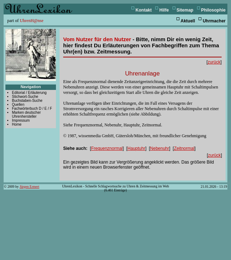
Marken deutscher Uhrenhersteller (26, 114)
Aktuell (187, 20)
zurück (214, 62)
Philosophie (213, 10)
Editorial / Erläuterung (29, 93)
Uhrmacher (214, 20)
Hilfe (164, 10)
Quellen (18, 105)
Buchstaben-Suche (27, 101)
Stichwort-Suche (25, 97)
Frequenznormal (106, 148)
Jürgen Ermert (29, 186)
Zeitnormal (184, 148)
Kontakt (144, 10)
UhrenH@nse (32, 20)
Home (17, 124)
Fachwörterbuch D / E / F (32, 108)
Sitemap (184, 10)
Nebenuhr (159, 148)
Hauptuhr (136, 148)
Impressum (21, 120)
